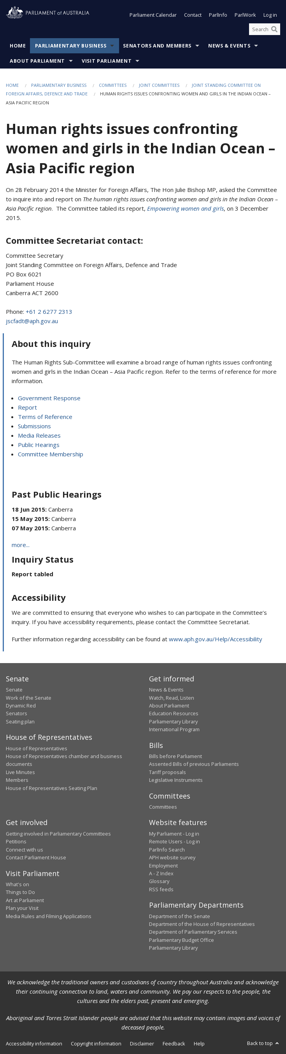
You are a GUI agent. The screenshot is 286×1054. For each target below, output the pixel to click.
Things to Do (20, 892)
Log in (270, 14)
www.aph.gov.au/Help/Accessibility (215, 639)
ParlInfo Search (167, 849)
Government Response (49, 398)
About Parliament (37, 61)
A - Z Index (161, 873)
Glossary (159, 881)
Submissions (34, 426)
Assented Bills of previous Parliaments (194, 763)
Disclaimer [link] (142, 1043)
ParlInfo (218, 14)
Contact (193, 14)
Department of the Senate (179, 916)
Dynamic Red (21, 705)
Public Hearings (39, 445)
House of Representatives (36, 748)
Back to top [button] (263, 1043)
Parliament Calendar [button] (153, 14)
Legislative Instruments (176, 779)
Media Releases (39, 435)
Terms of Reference (45, 417)
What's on (17, 884)
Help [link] (199, 1043)
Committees (112, 85)
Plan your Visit (22, 907)
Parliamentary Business (71, 45)
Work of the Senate (28, 697)
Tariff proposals (167, 772)
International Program (174, 729)
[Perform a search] (274, 29)
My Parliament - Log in (174, 833)
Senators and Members (157, 45)
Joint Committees (159, 85)
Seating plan (20, 721)
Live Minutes (20, 772)
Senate (14, 689)
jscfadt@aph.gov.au (32, 321)
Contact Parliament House (36, 857)
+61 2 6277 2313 (49, 311)
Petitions (16, 841)
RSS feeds (161, 889)
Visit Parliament (107, 61)
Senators (16, 713)
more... (21, 545)
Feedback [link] (174, 1043)
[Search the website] (264, 29)
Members (17, 779)
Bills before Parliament (175, 756)
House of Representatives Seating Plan (51, 788)
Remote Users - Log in (174, 841)
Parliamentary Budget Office (181, 939)
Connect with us (24, 849)
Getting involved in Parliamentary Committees (58, 833)
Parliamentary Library (173, 721)
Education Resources (173, 713)
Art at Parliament (25, 900)
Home (18, 45)
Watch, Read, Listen (171, 697)
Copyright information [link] (96, 1043)
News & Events (229, 45)
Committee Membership (50, 454)
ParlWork (245, 14)
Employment (163, 865)
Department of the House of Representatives (202, 923)
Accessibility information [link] (34, 1043)
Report (27, 407)
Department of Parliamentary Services (193, 931)
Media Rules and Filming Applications (48, 916)
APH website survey (172, 857)
